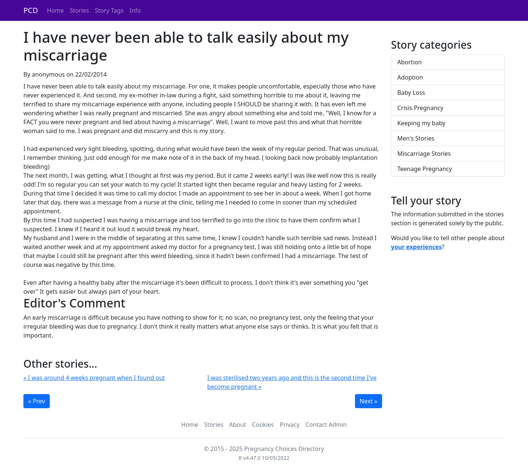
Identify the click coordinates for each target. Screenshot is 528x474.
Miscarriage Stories (424, 153)
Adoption (410, 77)
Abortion (409, 62)
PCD (30, 10)
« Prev (36, 401)
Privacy (290, 424)
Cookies (263, 424)
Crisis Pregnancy (420, 108)
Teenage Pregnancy (424, 169)
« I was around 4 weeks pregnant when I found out (94, 378)
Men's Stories (415, 138)
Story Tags (109, 10)
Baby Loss (411, 92)
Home (55, 10)
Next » (368, 401)
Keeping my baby (421, 123)
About (237, 424)
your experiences (416, 247)
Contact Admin (326, 424)
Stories (79, 10)
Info (135, 10)
